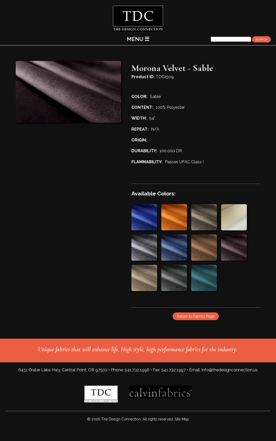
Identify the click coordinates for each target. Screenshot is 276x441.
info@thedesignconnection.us (230, 369)
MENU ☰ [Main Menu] (138, 39)
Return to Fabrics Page (195, 316)
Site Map (182, 419)
